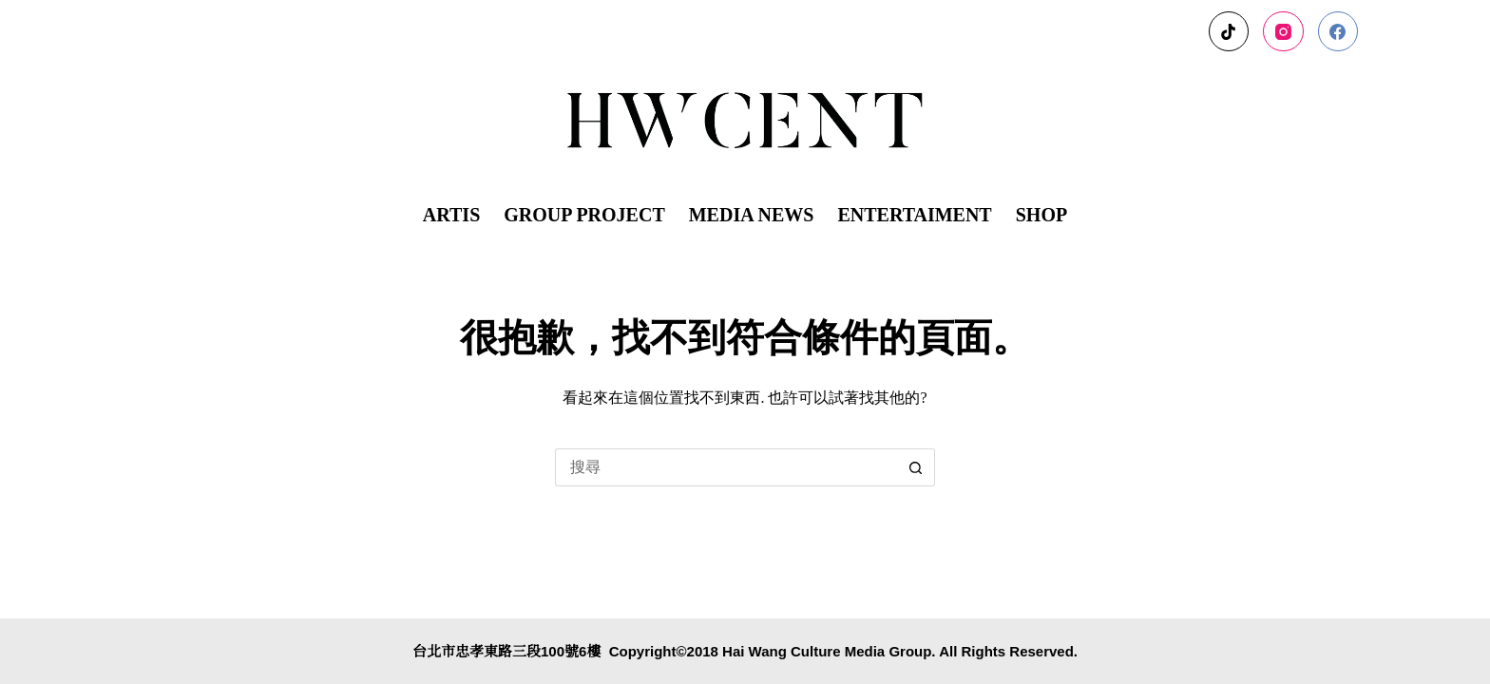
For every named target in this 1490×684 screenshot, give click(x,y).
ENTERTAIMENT (914, 214)
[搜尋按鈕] (916, 467)
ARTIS (451, 214)
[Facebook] (1338, 31)
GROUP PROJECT (584, 214)
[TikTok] (1229, 31)
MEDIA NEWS (751, 214)
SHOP (1041, 214)
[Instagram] (1283, 31)
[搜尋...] (726, 467)
